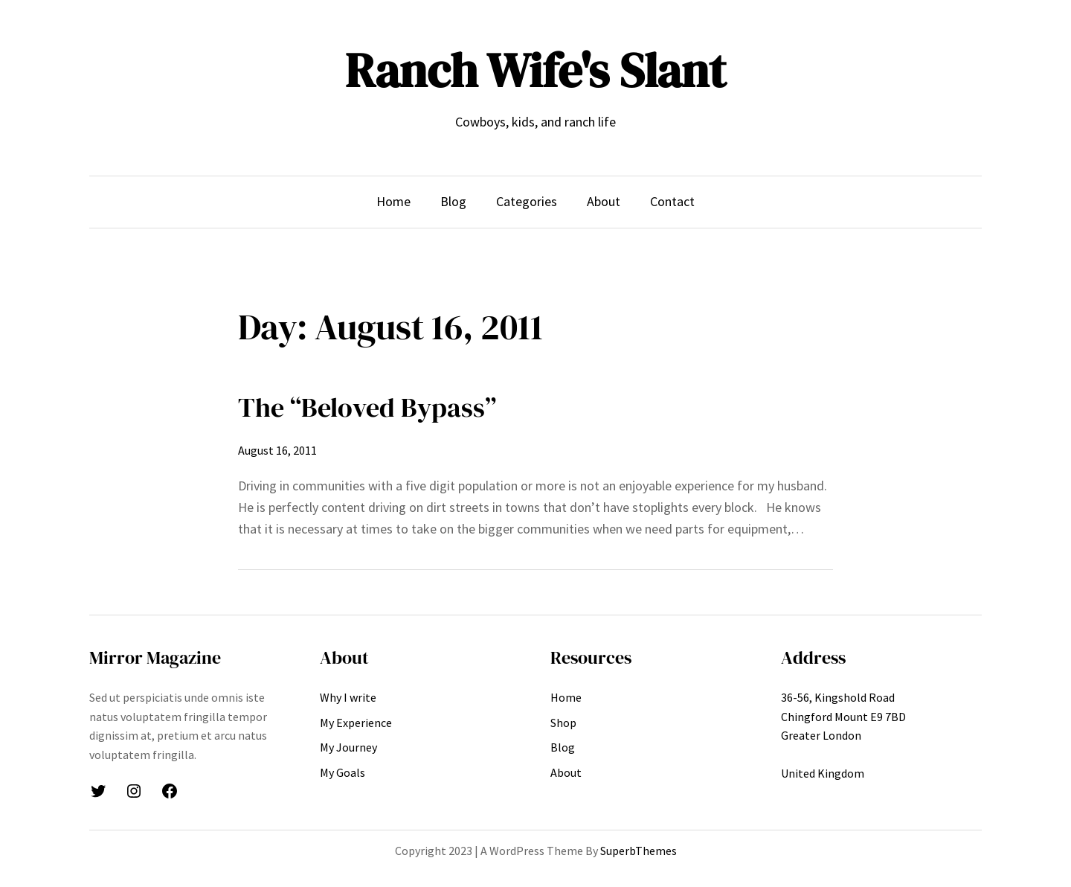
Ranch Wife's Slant (535, 70)
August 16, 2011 (277, 450)
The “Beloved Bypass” (367, 407)
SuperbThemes (638, 850)
